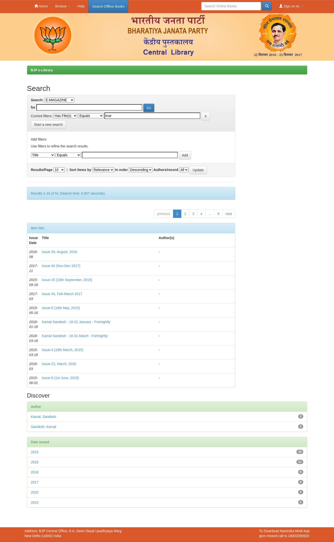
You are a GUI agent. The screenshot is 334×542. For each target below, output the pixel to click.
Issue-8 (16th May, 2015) (61, 308)
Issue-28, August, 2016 (59, 252)
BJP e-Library (42, 70)
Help (81, 6)
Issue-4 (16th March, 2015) (62, 350)
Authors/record (165, 170)
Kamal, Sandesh (43, 417)
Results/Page (42, 170)
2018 (35, 472)
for (33, 107)
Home (41, 6)
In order (121, 170)
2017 (35, 482)
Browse (62, 6)
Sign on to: (291, 6)
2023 (35, 502)
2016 (35, 462)
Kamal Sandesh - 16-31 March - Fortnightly (75, 336)
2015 (35, 452)
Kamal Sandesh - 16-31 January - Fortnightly (76, 322)
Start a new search (48, 125)
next (229, 214)
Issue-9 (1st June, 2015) (60, 378)
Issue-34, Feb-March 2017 (62, 294)
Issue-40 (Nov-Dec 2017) (61, 266)
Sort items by (80, 170)
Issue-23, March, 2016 (59, 364)
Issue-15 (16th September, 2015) (67, 280)
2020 (35, 492)
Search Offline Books (108, 6)
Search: (37, 100)
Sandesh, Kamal (43, 427)
